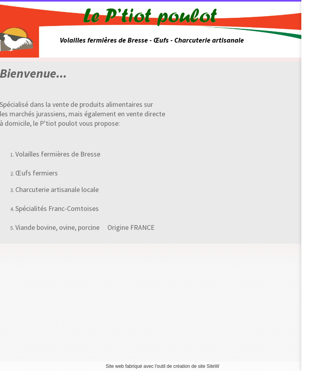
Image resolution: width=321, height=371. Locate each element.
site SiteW (208, 366)
